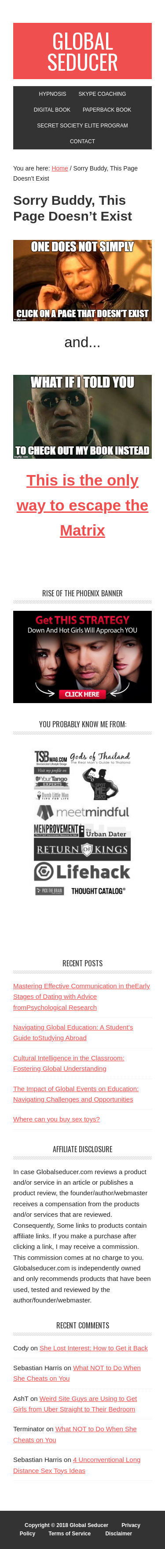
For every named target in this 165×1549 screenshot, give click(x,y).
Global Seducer (82, 51)
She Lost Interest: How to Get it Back (94, 1348)
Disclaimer (118, 1534)
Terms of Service (69, 1534)
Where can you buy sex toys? (56, 1119)
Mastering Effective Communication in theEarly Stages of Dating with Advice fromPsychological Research (81, 996)
